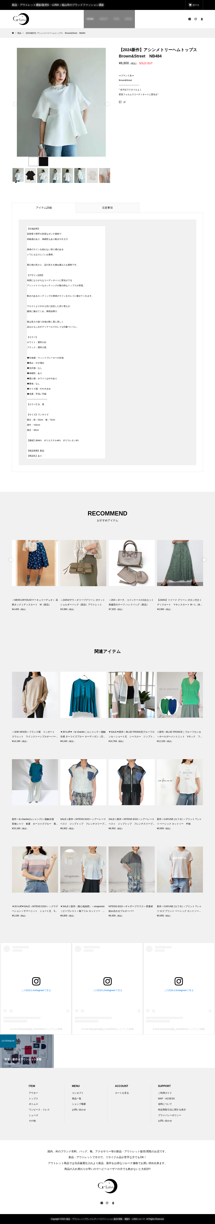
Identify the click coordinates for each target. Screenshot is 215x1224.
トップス (33, 1098)
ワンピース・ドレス (39, 1109)
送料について (165, 1104)
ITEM (116, 19)
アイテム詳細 (44, 207)
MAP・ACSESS (166, 1098)
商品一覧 (76, 1098)
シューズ (33, 1115)
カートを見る (122, 1093)
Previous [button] (15, 103)
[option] (61, 107)
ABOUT (104, 19)
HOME (90, 19)
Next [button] (107, 103)
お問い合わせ (79, 1109)
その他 (32, 1120)
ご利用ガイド (165, 1093)
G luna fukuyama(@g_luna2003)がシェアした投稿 (36, 1029)
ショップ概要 (79, 1104)
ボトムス (33, 1104)
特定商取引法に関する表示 (172, 1109)
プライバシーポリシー (169, 1115)
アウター (33, 1093)
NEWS (128, 19)
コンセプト (78, 1093)
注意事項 (107, 207)
